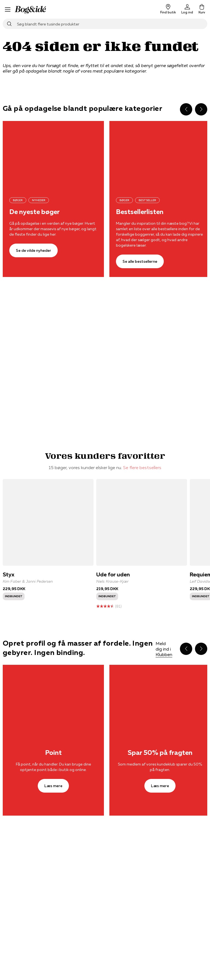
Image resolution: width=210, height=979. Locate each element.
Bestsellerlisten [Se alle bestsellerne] (140, 212)
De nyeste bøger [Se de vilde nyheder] (34, 212)
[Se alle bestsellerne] (140, 261)
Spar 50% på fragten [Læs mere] (160, 752)
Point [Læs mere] (53, 752)
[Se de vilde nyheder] (53, 155)
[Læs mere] (53, 698)
